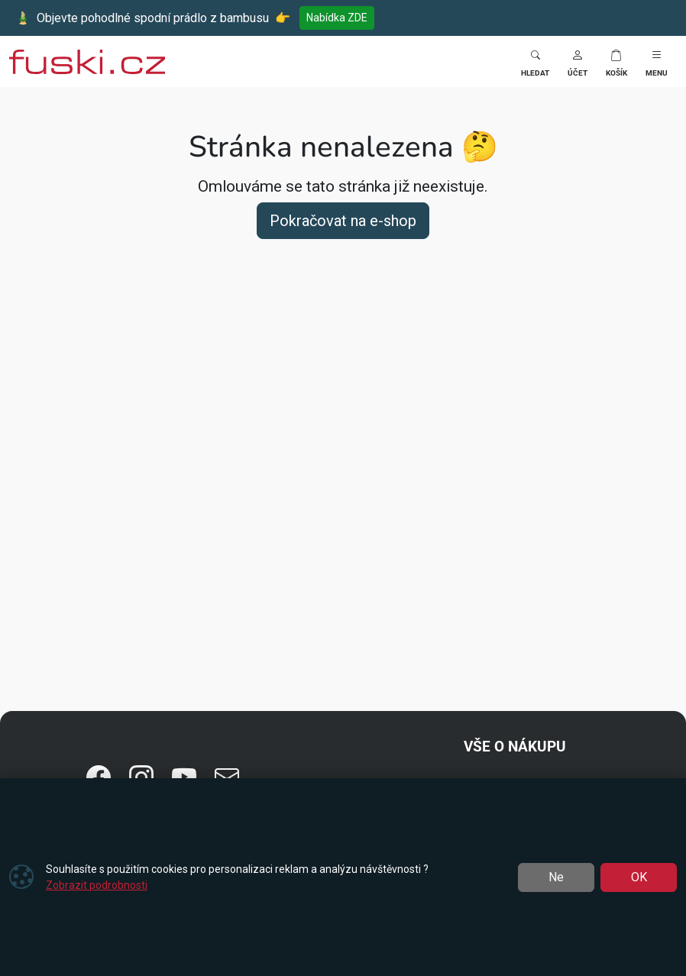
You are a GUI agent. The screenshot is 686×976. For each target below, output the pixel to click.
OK (639, 877)
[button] (577, 61)
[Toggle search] (535, 61)
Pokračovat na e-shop (343, 221)
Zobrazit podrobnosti (96, 885)
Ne (556, 877)
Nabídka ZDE (336, 17)
